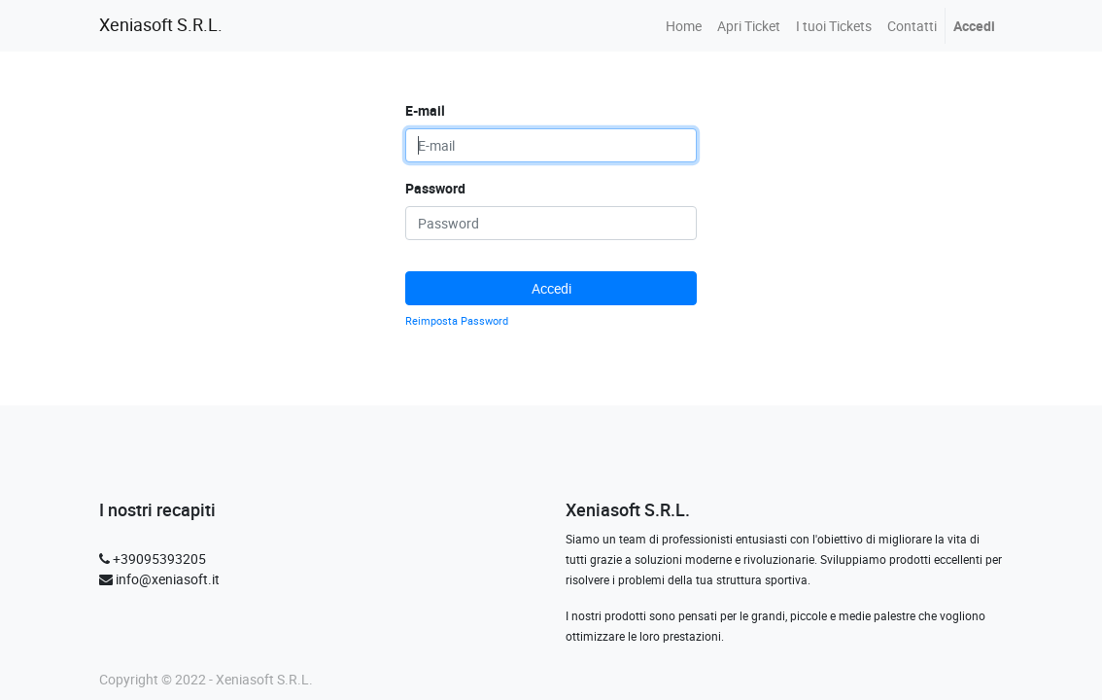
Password (435, 188)
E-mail (425, 110)
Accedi (551, 288)
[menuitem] (683, 26)
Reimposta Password (456, 320)
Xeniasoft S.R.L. (161, 25)
